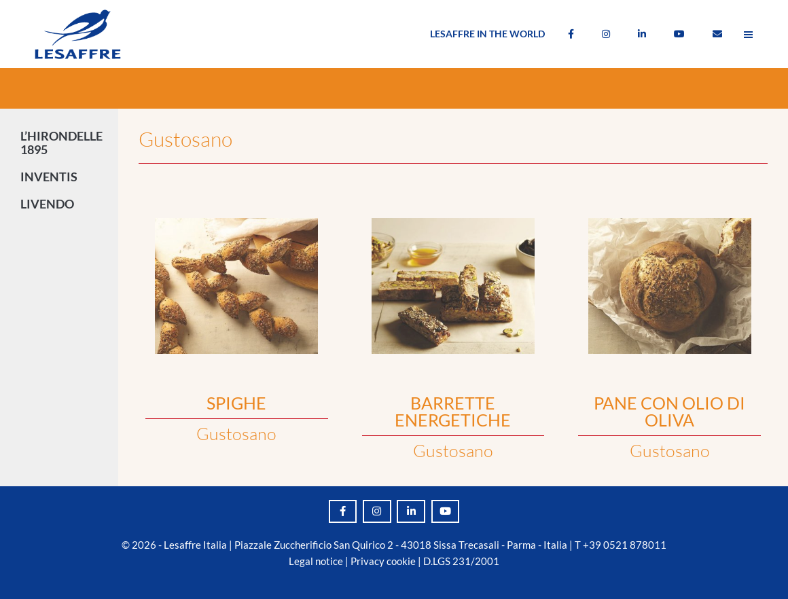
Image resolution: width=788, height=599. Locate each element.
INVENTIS (52, 176)
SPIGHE (236, 403)
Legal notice (316, 561)
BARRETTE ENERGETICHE (453, 411)
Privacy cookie (383, 561)
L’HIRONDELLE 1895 (61, 142)
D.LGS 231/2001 (461, 561)
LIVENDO (50, 203)
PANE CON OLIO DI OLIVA (669, 411)
